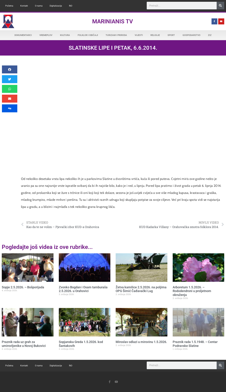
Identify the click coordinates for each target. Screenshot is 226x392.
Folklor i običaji (88, 35)
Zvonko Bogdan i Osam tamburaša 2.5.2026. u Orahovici (83, 289)
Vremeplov (45, 35)
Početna (9, 6)
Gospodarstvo (191, 35)
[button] (9, 69)
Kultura (65, 35)
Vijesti (139, 35)
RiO (70, 6)
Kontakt (24, 6)
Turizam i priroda (116, 35)
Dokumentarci (23, 35)
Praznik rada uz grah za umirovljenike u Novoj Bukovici (24, 344)
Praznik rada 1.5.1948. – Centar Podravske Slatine (195, 344)
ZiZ (210, 35)
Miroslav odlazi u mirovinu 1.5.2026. (141, 342)
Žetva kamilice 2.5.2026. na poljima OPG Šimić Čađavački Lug (141, 289)
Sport (171, 35)
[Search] (220, 5)
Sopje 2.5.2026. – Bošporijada (23, 287)
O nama (39, 6)
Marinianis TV (112, 21)
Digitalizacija (56, 6)
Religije (155, 35)
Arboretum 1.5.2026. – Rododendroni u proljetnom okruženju (192, 291)
